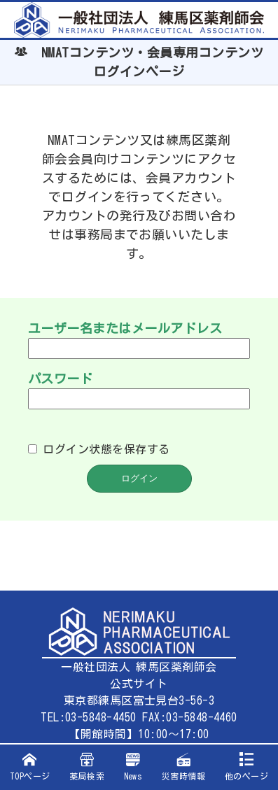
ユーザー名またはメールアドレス (125, 328)
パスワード (60, 378)
